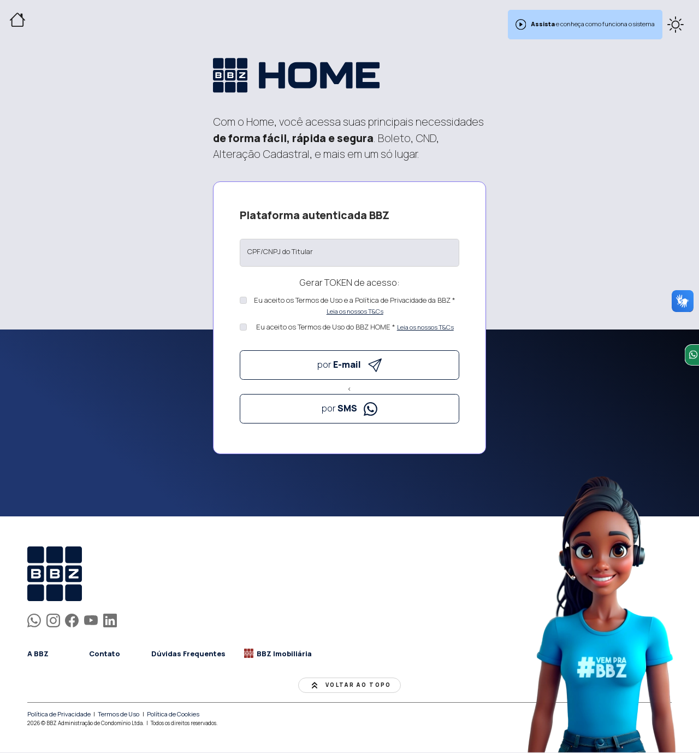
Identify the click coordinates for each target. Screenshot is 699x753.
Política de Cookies (173, 714)
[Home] (17, 19)
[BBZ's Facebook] (72, 620)
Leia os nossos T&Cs (355, 311)
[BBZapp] (34, 620)
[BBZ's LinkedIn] (110, 620)
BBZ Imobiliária (278, 653)
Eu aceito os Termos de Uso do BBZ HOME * (325, 327)
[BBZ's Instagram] (53, 620)
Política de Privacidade (59, 714)
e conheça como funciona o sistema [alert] (585, 24)
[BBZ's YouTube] (91, 620)
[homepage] (107, 574)
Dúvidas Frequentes (188, 653)
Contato (104, 653)
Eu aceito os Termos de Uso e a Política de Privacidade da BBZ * (354, 300)
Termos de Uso (119, 714)
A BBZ (38, 653)
